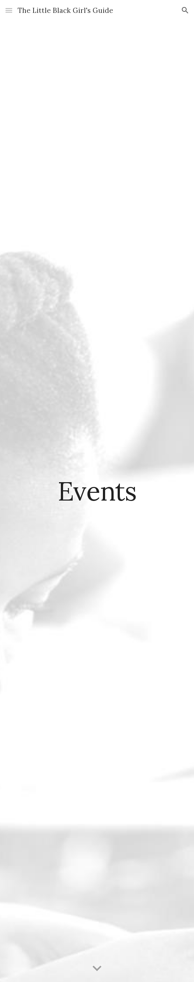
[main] (97, 491)
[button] (9, 10)
